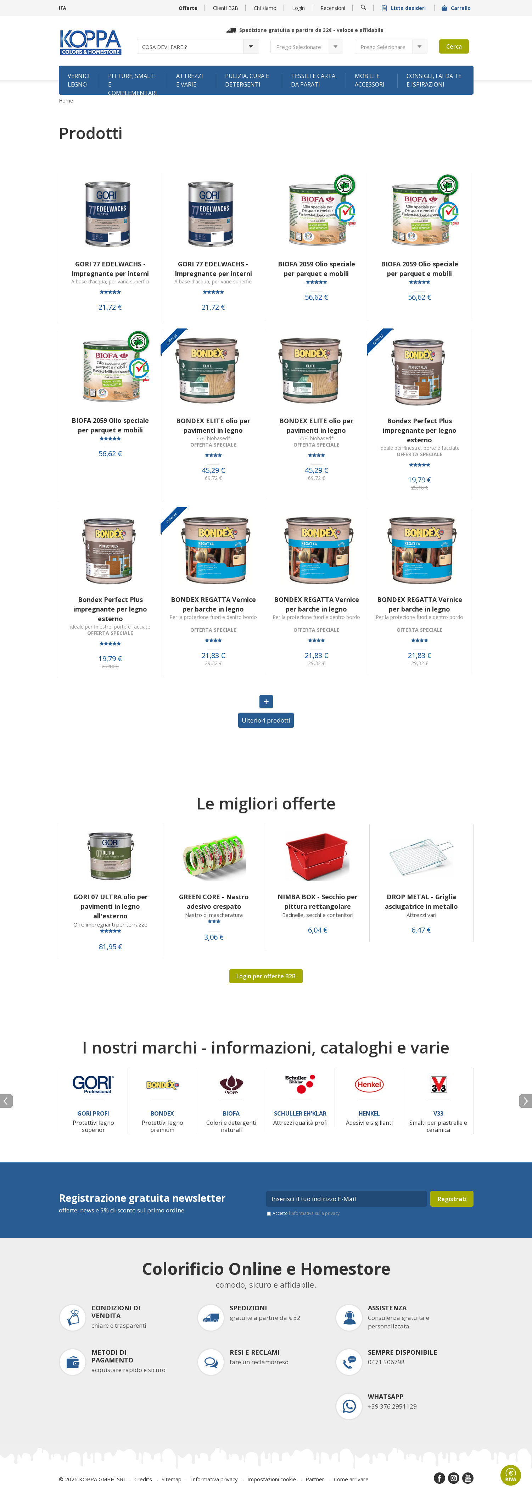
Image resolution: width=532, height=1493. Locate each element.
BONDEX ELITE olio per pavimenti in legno (213, 425)
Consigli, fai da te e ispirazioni (434, 80)
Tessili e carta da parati (313, 80)
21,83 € (213, 655)
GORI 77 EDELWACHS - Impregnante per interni (110, 269)
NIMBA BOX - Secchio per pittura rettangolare (318, 901)
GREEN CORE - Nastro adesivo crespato (214, 901)
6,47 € (421, 930)
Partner (315, 1479)
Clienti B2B (225, 8)
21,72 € (110, 307)
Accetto (306, 1213)
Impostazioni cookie (271, 1479)
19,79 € (419, 480)
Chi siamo (265, 8)
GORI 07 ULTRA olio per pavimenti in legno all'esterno (110, 906)
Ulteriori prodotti (266, 720)
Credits (143, 1479)
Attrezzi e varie (189, 80)
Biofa (231, 1114)
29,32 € (213, 663)
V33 (438, 1114)
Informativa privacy (214, 1479)
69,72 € (213, 478)
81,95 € (110, 946)
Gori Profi (93, 1114)
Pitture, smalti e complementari (132, 83)
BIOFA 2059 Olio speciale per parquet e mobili (316, 269)
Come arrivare (351, 1479)
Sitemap (171, 1479)
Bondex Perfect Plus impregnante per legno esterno (420, 430)
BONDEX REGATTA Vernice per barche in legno (213, 604)
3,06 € (214, 937)
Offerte (188, 8)
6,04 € (317, 930)
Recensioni (332, 8)
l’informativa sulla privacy (314, 1213)
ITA (62, 8)
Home (66, 101)
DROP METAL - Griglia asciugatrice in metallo (421, 901)
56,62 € (316, 297)
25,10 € (419, 488)
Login (298, 8)
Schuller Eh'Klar (300, 1114)
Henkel (369, 1114)
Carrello (457, 8)
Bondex (162, 1114)
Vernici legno (79, 80)
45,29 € (213, 470)
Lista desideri (404, 8)
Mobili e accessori (370, 80)
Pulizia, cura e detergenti (247, 80)
